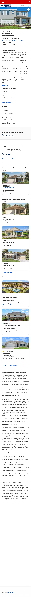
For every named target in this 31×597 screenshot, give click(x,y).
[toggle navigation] (2, 5)
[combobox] (21, 5)
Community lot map (8, 135)
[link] (15, 18)
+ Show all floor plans (7, 272)
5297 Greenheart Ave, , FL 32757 (14, 40)
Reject (21, 595)
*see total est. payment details (9, 188)
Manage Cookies (14, 595)
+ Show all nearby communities (10, 365)
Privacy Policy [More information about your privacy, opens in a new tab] (11, 592)
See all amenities (6, 102)
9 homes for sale (7, 304)
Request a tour (6, 154)
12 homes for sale (7, 333)
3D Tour (22, 27)
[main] (15, 302)
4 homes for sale (7, 361)
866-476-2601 (6, 158)
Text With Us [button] (17, 158)
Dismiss (27, 595)
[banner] (15, 2)
